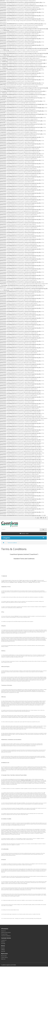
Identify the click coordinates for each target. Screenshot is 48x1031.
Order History (4, 957)
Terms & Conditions (12, 542)
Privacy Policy (4, 934)
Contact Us (3, 940)
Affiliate (3, 949)
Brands (3, 948)
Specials (3, 951)
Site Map (3, 943)
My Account (4, 955)
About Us (3, 931)
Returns (3, 942)
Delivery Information (6, 932)
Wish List (3, 959)
